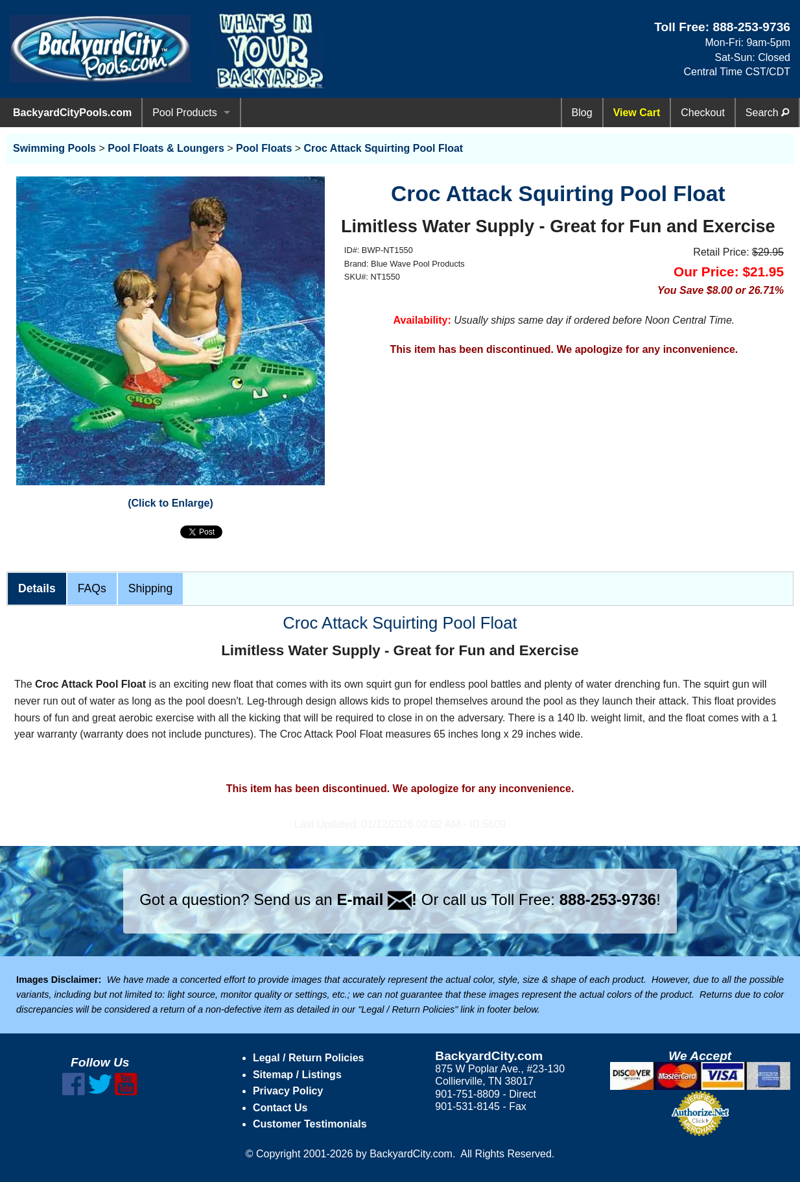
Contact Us (280, 1107)
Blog (582, 112)
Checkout (703, 112)
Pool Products (184, 112)
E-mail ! (376, 899)
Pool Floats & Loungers (166, 148)
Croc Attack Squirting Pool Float (384, 148)
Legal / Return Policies (308, 1057)
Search (767, 112)
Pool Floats (264, 148)
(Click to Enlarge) (170, 503)
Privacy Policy (288, 1090)
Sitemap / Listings (297, 1074)
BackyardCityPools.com (72, 112)
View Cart (637, 112)
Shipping (150, 588)
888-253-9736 (751, 27)
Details (37, 588)
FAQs (92, 588)
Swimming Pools (54, 148)
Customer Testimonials (310, 1123)
